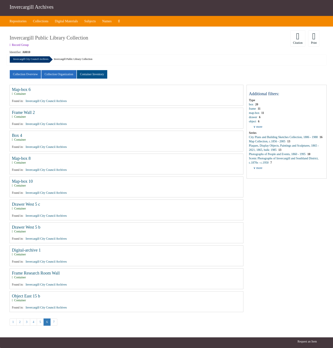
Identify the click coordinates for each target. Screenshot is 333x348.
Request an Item (307, 341)
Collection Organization (59, 74)
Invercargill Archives (32, 7)
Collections (40, 21)
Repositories (18, 21)
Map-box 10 (22, 181)
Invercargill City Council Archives (30, 59)
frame (253, 108)
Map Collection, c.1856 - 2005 (267, 141)
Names (106, 21)
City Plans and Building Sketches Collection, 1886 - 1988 (283, 137)
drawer (253, 117)
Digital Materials (66, 21)
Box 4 (17, 135)
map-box (254, 113)
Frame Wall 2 (23, 112)
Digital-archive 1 (26, 250)
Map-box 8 (21, 158)
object (253, 121)
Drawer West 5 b (26, 227)
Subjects (90, 21)
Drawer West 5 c (26, 204)
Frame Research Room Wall (36, 273)
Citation (298, 38)
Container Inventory (92, 74)
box (251, 104)
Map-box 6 (21, 89)
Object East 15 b (26, 296)
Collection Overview (25, 74)
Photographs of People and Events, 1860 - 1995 (277, 154)
